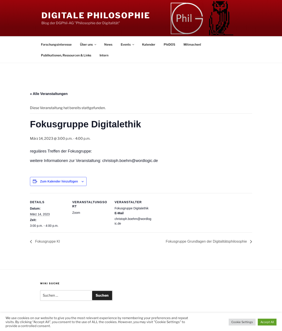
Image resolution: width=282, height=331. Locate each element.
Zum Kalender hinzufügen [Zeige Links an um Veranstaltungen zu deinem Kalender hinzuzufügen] (59, 181)
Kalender (148, 44)
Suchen (102, 295)
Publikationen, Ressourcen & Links (66, 55)
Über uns (88, 44)
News (108, 44)
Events (128, 44)
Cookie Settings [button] (242, 322)
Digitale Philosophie (95, 15)
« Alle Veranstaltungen (49, 94)
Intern (104, 55)
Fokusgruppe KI (47, 241)
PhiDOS (169, 44)
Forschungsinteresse (56, 44)
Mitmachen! (192, 44)
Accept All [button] (267, 322)
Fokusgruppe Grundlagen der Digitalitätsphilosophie (207, 241)
